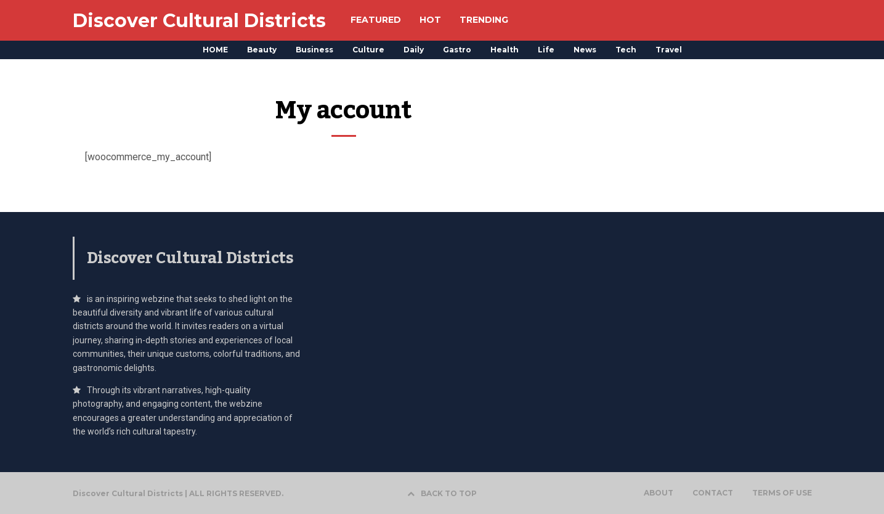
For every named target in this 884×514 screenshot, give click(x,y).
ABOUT (658, 493)
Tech (625, 49)
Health (504, 49)
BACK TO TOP (442, 493)
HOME (215, 49)
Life (546, 49)
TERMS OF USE (782, 493)
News (585, 49)
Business (314, 49)
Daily (413, 49)
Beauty (262, 49)
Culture (368, 49)
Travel (668, 49)
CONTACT (712, 493)
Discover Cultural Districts (199, 20)
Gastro (457, 49)
